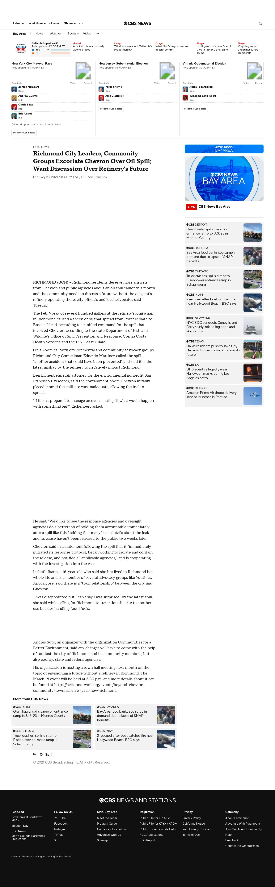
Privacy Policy (192, 818)
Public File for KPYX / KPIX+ (158, 823)
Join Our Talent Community (243, 829)
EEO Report (147, 840)
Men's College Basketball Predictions (28, 837)
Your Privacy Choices (196, 829)
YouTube (60, 818)
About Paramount (237, 818)
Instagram (60, 829)
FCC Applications (151, 834)
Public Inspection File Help (158, 829)
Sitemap (102, 840)
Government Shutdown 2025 (26, 819)
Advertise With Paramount (242, 823)
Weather (56, 33)
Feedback (232, 840)
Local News (37, 23)
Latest (18, 23)
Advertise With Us (109, 834)
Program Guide (107, 823)
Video (87, 33)
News (40, 33)
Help (228, 834)
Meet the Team (107, 818)
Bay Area (19, 34)
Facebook (60, 823)
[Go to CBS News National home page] (137, 23)
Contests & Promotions (112, 829)
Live (55, 23)
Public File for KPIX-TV (155, 818)
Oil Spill (46, 754)
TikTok (58, 834)
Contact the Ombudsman (242, 845)
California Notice (194, 823)
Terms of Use (191, 834)
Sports (73, 33)
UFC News (18, 831)
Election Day (19, 825)
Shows (70, 23)
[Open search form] (260, 23)
